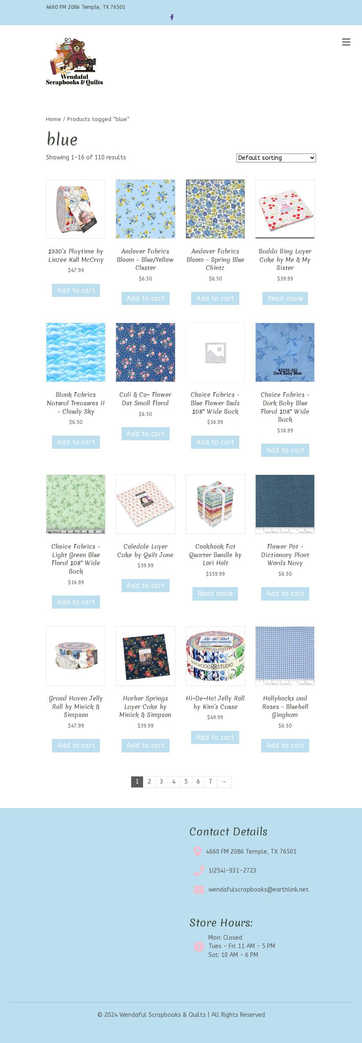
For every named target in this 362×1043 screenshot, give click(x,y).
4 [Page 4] (174, 781)
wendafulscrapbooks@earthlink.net (258, 889)
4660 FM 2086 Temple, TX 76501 (251, 851)
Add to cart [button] (76, 290)
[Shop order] (276, 158)
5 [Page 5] (186, 781)
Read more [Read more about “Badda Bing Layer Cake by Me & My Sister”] (285, 298)
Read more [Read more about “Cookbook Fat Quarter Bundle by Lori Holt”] (215, 594)
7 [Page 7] (210, 781)
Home (53, 119)
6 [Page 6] (198, 781)
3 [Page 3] (161, 781)
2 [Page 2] (149, 781)
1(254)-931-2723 (232, 870)
